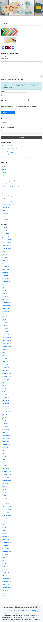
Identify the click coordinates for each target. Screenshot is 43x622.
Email (2, 130)
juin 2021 (4, 320)
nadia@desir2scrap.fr (30, 610)
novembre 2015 (6, 510)
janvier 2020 (5, 370)
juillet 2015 (5, 521)
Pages (4, 193)
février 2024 (5, 234)
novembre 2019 (6, 376)
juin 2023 (4, 254)
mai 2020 (4, 358)
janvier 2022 (5, 299)
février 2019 (5, 397)
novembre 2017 (6, 438)
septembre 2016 (6, 480)
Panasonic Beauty (7, 196)
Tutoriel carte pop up (7, 155)
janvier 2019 (5, 400)
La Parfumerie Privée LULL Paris (10, 187)
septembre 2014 (6, 551)
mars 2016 (5, 498)
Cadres (4, 175)
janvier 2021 (5, 334)
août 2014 (5, 554)
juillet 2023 (5, 251)
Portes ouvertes (6, 199)
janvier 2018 (5, 432)
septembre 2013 (6, 587)
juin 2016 (4, 489)
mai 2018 (4, 421)
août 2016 (5, 483)
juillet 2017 (5, 450)
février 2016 (5, 501)
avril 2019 (5, 391)
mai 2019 (4, 388)
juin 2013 (4, 596)
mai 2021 (4, 323)
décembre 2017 (6, 435)
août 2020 (5, 349)
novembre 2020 (6, 340)
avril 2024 (5, 228)
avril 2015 (5, 530)
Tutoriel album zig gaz (8, 152)
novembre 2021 (6, 305)
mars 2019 (5, 394)
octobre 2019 (5, 379)
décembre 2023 (6, 239)
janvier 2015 (5, 539)
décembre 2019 (6, 373)
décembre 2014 (6, 542)
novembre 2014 (6, 545)
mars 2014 (5, 569)
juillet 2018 (5, 415)
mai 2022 (4, 290)
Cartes (4, 178)
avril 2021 (5, 326)
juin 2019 (4, 385)
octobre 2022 (5, 278)
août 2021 (5, 314)
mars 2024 (5, 231)
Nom (3, 91)
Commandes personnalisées (9, 181)
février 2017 (5, 465)
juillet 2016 (5, 486)
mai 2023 (4, 257)
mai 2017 (4, 456)
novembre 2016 (6, 474)
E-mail (3, 96)
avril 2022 (5, 293)
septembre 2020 (6, 346)
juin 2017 (4, 453)
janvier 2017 (5, 468)
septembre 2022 (6, 281)
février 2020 (5, 367)
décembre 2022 (6, 272)
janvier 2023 (5, 269)
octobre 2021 (5, 308)
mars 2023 (5, 263)
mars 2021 (5, 329)
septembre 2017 (6, 444)
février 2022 (5, 296)
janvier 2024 (5, 237)
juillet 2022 (5, 287)
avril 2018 (5, 424)
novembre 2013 (6, 581)
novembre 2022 (6, 275)
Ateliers (4, 169)
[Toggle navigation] (38, 7)
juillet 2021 (5, 317)
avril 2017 (5, 459)
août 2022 (5, 284)
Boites (4, 172)
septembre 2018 (6, 412)
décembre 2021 (6, 302)
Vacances (5, 219)
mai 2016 (4, 492)
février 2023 (5, 266)
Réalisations (5, 207)
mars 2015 (5, 533)
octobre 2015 (5, 513)
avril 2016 (5, 495)
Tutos (3, 216)
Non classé (5, 190)
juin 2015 (4, 524)
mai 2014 (4, 563)
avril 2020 (5, 361)
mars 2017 (5, 462)
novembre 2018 (6, 406)
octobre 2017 (5, 441)
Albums (4, 166)
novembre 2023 (6, 242)
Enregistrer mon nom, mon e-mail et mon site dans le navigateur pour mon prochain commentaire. (20, 107)
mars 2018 (5, 426)
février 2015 (5, 536)
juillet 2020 (5, 352)
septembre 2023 (6, 248)
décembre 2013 (6, 578)
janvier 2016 (5, 504)
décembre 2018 (6, 403)
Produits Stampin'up (7, 201)
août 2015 (5, 518)
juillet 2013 (5, 593)
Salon (3, 210)
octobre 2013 (5, 584)
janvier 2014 (5, 575)
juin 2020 (4, 355)
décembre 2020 (6, 337)
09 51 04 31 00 (20, 610)
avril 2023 (5, 260)
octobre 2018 (5, 409)
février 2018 (5, 429)
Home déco (5, 184)
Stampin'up (5, 213)
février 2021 (5, 332)
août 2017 (5, 447)
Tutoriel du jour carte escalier (10, 149)
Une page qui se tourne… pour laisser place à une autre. (16, 157)
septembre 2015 (6, 516)
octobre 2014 (5, 548)
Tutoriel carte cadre (7, 146)
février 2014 (5, 572)
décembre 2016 (6, 471)
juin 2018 (4, 418)
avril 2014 (5, 566)
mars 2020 (5, 364)
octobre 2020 (5, 343)
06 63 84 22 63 (11, 610)
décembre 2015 (6, 507)
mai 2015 (4, 527)
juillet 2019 (5, 382)
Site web (3, 100)
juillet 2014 (5, 557)
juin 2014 (4, 560)
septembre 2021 (6, 311)
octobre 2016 (5, 477)
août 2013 (5, 590)
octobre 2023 (5, 245)
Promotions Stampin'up (8, 204)
